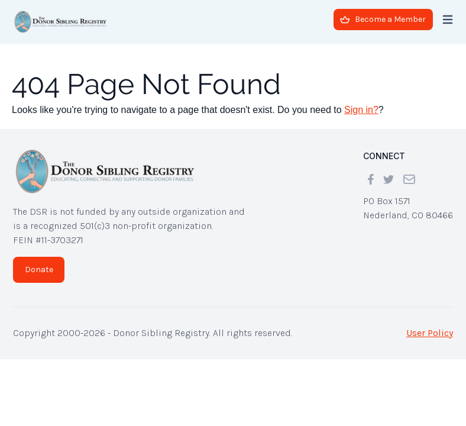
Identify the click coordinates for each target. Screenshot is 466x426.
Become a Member (383, 19)
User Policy (429, 332)
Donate (39, 269)
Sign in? (361, 110)
